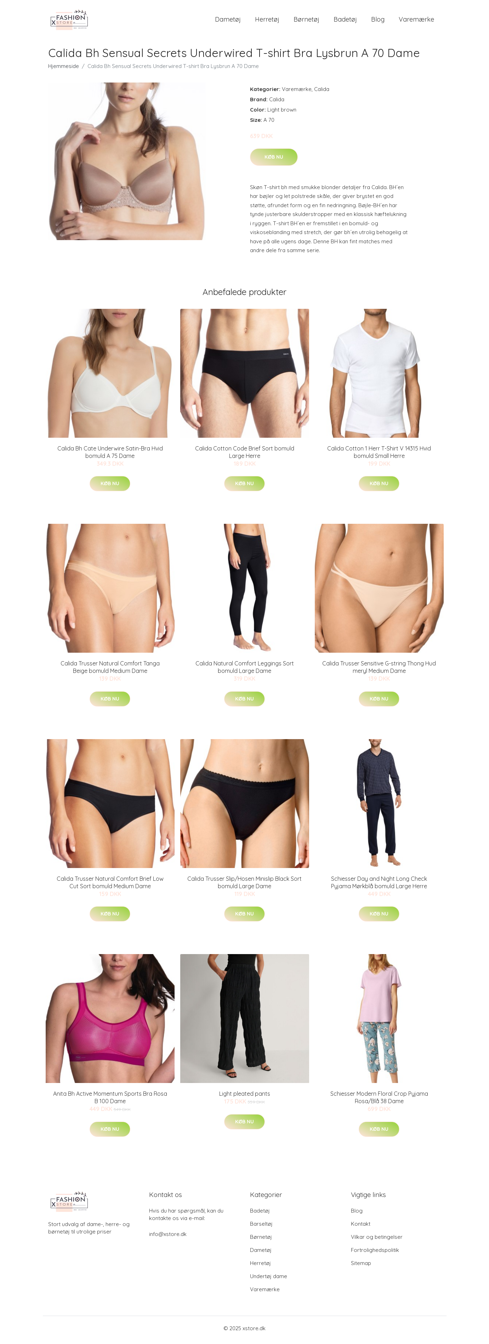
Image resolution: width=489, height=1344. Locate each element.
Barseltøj (261, 1227)
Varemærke (416, 21)
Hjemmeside (63, 69)
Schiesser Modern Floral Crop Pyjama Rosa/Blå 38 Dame (379, 1101)
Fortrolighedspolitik (375, 1253)
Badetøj (345, 21)
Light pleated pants (244, 1097)
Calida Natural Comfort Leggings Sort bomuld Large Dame (244, 671)
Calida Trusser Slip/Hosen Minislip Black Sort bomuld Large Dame (244, 886)
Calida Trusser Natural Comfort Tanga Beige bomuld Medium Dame (110, 671)
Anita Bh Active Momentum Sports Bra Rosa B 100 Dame (110, 1101)
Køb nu (274, 160)
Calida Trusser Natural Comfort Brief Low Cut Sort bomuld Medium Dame (110, 886)
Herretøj (267, 21)
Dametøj (228, 21)
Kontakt (360, 1227)
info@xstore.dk (168, 1237)
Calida (321, 92)
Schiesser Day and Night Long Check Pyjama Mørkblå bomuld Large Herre (379, 886)
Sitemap (361, 1266)
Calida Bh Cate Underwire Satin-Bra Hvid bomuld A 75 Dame (110, 455)
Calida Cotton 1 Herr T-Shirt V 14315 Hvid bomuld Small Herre (379, 455)
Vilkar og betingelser (377, 1240)
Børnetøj (306, 21)
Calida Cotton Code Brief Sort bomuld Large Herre (244, 455)
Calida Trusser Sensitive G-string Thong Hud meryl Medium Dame (379, 671)
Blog (378, 21)
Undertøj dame (268, 1279)
